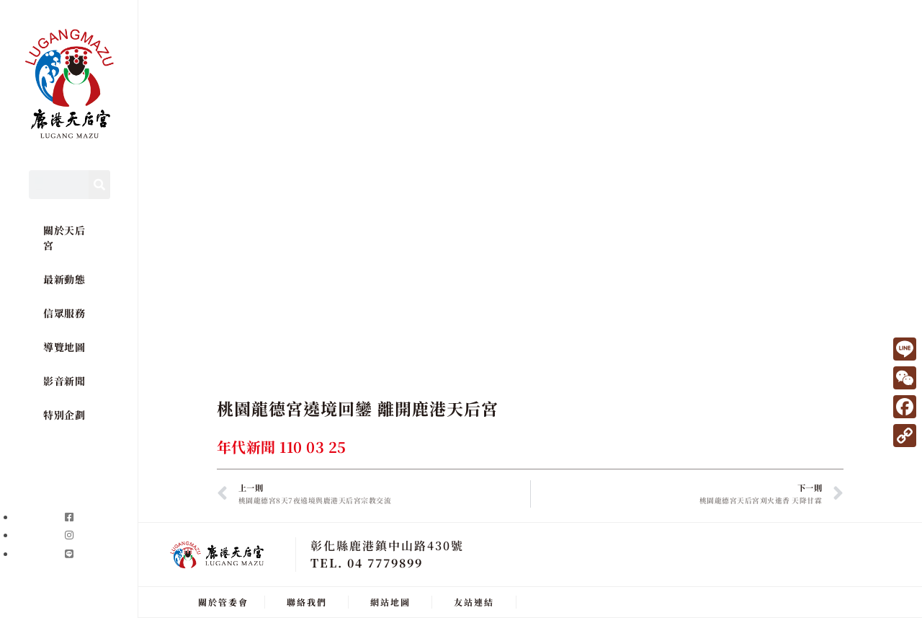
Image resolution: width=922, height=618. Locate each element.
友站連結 (474, 602)
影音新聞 (64, 381)
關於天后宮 (64, 237)
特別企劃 (64, 414)
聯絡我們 (307, 602)
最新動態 (64, 279)
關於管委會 (223, 602)
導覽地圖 (64, 347)
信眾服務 (64, 313)
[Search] (99, 184)
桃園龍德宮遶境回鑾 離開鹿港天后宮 (357, 408)
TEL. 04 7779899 (366, 563)
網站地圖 (390, 602)
